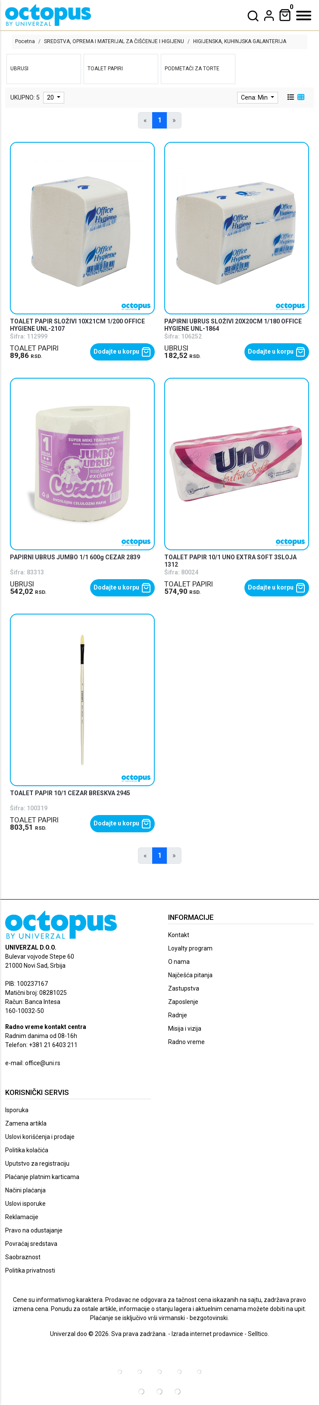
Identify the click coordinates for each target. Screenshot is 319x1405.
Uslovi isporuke (25, 1203)
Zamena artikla (26, 1123)
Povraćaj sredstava (31, 1243)
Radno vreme (186, 1041)
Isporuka (16, 1110)
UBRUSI (176, 348)
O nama (179, 961)
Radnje (177, 1015)
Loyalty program (190, 948)
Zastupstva (183, 988)
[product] (82, 228)
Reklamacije (21, 1217)
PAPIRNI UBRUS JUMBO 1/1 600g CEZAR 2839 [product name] (75, 557)
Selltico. (258, 1333)
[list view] (290, 97)
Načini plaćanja (25, 1190)
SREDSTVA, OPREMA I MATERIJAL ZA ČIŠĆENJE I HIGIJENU (114, 41)
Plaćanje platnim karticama (42, 1176)
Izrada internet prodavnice (207, 1333)
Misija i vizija (184, 1028)
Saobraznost (23, 1257)
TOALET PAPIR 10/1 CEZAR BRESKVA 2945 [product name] (70, 793)
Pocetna (25, 41)
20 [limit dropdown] (51, 97)
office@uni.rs (42, 1063)
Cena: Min (255, 97)
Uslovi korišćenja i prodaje (40, 1136)
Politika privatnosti (30, 1270)
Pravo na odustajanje (34, 1230)
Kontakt (178, 934)
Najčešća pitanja (190, 975)
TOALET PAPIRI (34, 348)
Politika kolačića (26, 1150)
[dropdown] (269, 15)
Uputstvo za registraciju (37, 1163)
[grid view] (300, 97)
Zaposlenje (183, 1001)
